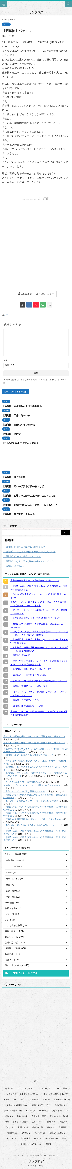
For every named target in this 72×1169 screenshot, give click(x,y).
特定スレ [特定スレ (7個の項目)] (50, 1127)
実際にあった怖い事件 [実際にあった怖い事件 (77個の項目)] (13, 1111)
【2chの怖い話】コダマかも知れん (20, 443)
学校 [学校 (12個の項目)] (49, 1105)
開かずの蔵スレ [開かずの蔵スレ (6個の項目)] (51, 1138)
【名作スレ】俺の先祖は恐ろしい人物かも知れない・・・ (31, 825)
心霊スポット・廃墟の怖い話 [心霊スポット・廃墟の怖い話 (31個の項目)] (15, 1116)
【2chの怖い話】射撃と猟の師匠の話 (21, 782)
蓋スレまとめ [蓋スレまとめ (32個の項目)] (11, 1138)
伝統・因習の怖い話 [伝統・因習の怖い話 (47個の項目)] (62, 1099)
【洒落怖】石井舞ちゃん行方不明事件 (22, 406)
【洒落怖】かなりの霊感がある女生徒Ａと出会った (28, 561)
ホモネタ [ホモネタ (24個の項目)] (5, 1099)
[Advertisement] (36, 225)
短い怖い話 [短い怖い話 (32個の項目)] (25, 1133)
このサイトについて (18, 1156)
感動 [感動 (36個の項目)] (7, 1122)
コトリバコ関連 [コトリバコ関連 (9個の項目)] (60, 1088)
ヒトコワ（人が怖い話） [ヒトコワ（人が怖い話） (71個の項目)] (30, 1094)
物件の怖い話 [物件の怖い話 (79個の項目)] (37, 1127)
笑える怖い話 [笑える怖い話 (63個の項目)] (39, 1133)
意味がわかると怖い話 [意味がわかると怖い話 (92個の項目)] (59, 1116)
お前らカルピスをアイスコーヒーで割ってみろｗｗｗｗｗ (31, 785)
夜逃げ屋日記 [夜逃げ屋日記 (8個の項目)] (37, 1105)
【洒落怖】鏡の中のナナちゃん (18, 514)
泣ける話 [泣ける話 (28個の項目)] (9, 1127)
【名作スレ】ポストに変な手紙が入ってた (24, 791)
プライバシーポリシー (37, 1156)
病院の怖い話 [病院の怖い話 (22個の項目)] (12, 1133)
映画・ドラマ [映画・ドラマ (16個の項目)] (37, 1122)
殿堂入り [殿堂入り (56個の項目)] (63, 1122)
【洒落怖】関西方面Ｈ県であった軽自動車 (24, 547)
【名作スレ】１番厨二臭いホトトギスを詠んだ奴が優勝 (30, 801)
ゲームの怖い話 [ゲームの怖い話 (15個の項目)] (44, 1088)
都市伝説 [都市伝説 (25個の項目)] (37, 1138)
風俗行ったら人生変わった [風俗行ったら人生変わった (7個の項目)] (31, 1144)
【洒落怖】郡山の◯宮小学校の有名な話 (23, 486)
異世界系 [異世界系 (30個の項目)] (62, 1127)
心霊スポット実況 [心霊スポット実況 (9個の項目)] (39, 1116)
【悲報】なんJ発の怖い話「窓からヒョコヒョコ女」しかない (33, 819)
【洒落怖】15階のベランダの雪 (18, 424)
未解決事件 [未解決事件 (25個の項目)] (51, 1122)
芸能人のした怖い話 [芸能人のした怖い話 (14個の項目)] (57, 1133)
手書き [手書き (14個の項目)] (15, 1122)
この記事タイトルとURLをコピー (36, 293)
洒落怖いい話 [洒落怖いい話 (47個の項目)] (23, 1127)
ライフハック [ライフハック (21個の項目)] (18, 1099)
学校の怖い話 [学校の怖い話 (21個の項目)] (60, 1105)
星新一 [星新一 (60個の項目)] (25, 1122)
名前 (5, 360)
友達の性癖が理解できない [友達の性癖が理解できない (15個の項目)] (17, 1105)
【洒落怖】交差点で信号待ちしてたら (22, 556)
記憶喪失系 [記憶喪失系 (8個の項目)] (25, 1138)
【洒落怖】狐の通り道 (13, 477)
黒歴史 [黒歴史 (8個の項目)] (48, 1144)
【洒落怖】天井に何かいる (16, 415)
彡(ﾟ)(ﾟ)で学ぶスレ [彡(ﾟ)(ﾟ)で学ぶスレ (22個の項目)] (60, 1111)
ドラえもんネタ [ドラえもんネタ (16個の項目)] (9, 1094)
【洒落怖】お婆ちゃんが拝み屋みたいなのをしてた (29, 495)
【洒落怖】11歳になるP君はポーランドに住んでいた (29, 551)
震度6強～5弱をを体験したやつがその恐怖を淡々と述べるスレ (34, 736)
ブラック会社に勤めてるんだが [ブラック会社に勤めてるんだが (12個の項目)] (56, 1094)
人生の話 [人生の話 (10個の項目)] (46, 1099)
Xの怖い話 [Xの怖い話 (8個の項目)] (9, 1088)
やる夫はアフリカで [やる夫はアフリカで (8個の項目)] (26, 1088)
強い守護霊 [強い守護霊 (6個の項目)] (43, 1111)
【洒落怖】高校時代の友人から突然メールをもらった (30, 505)
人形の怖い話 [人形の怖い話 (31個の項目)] (33, 1099)
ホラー (7, 315)
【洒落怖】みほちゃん (14, 566)
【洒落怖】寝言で (11, 434)
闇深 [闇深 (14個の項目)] (64, 1138)
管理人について (55, 1156)
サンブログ (36, 12)
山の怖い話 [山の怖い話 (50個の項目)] (30, 1111)
